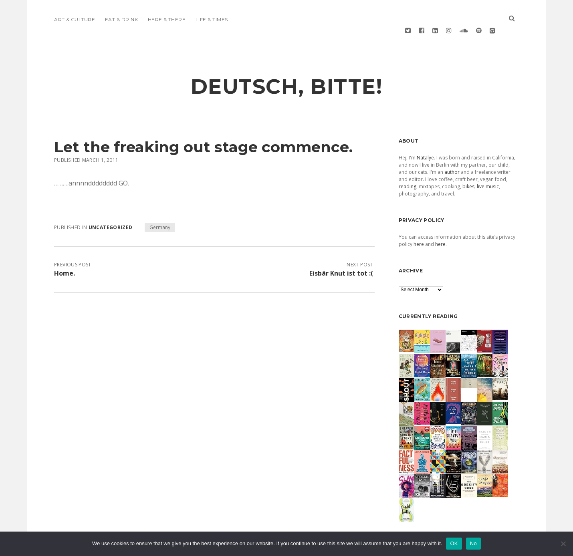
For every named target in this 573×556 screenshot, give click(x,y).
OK (454, 543)
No (473, 543)
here (419, 225)
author (452, 153)
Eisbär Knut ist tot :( (341, 254)
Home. (64, 254)
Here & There (167, 19)
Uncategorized (111, 208)
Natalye (425, 138)
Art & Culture (74, 19)
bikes (468, 167)
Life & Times (212, 19)
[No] (563, 544)
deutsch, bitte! (287, 67)
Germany (159, 208)
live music (488, 167)
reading (407, 167)
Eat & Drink (121, 19)
